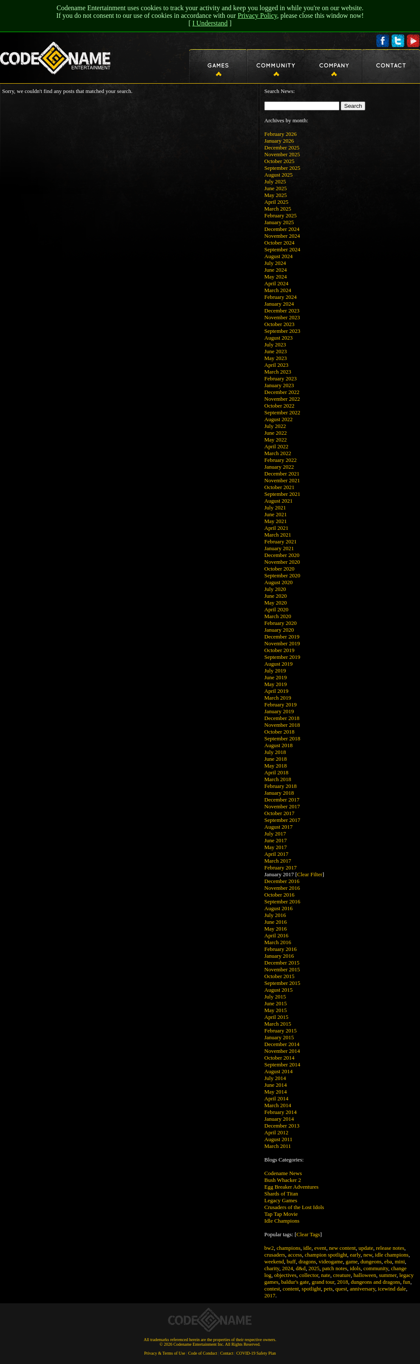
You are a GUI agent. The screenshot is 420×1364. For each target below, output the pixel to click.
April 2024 (276, 283)
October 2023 (279, 324)
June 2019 (275, 677)
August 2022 (278, 419)
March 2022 (277, 453)
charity (271, 1268)
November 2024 (282, 236)
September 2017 (282, 820)
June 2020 (275, 596)
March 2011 (277, 1146)
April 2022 (276, 446)
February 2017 (280, 867)
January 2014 (279, 1119)
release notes (390, 1248)
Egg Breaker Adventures (291, 1187)
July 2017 (275, 833)
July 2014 (275, 1078)
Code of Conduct (202, 1353)
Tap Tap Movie (281, 1214)
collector (308, 1275)
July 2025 (275, 181)
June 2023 (275, 351)
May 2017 (275, 847)
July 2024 (275, 263)
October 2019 (279, 650)
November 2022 (282, 399)
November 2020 (282, 562)
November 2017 (282, 806)
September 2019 (282, 657)
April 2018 (276, 772)
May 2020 (275, 602)
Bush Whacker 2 (282, 1180)
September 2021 (282, 494)
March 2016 (277, 942)
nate (325, 1275)
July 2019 (275, 670)
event (320, 1248)
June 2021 (275, 514)
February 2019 (280, 704)
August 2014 (278, 1071)
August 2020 (278, 582)
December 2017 (282, 799)
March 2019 (277, 698)
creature (342, 1275)
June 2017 (275, 840)
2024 (287, 1268)
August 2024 (278, 256)
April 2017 (276, 854)
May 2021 (275, 521)
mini (400, 1261)
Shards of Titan (281, 1193)
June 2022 (275, 433)
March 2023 (277, 371)
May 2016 (275, 928)
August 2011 (278, 1139)
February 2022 (280, 460)
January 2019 (279, 711)
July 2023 (275, 344)
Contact (226, 1353)
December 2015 (282, 962)
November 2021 (282, 480)
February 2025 (280, 215)
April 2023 (276, 365)
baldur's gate (295, 1282)
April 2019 (276, 691)
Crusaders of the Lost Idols (294, 1207)
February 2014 (280, 1112)
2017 (269, 1295)
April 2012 (276, 1132)
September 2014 (282, 1064)
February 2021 (280, 541)
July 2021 (275, 507)
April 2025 (276, 202)
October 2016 (279, 895)
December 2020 (282, 555)
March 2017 (277, 861)
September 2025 (282, 168)
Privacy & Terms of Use (164, 1353)
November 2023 (282, 317)
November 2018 (282, 725)
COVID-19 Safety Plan (256, 1353)
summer (387, 1275)
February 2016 (280, 949)
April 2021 (276, 528)
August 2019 (278, 664)
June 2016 (275, 922)
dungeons (371, 1261)
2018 (342, 1282)
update (365, 1248)
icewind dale (392, 1288)
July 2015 (275, 996)
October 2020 (279, 568)
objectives (285, 1275)
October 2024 (279, 242)
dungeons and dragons (375, 1282)
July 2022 (275, 426)
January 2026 (279, 141)
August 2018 (278, 745)
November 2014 (282, 1051)
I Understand (209, 23)
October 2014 (279, 1058)
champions (288, 1248)
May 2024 (275, 276)
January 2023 (279, 385)
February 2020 (280, 623)
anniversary (362, 1288)
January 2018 (279, 793)
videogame (331, 1261)
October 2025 (279, 161)
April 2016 (276, 935)
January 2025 (279, 222)
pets (328, 1288)
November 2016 (282, 888)
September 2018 (282, 738)
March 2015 (277, 1024)
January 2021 (279, 548)
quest (341, 1288)
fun (406, 1282)
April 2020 (276, 609)
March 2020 (277, 616)
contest (272, 1288)
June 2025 (275, 188)
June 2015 (275, 1003)
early (355, 1255)
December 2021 (282, 473)
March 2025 (277, 208)
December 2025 (282, 147)
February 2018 (280, 786)
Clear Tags (308, 1234)
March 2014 (277, 1105)
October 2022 (279, 405)
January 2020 (279, 630)
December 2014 (282, 1044)
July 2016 (275, 915)
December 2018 (282, 718)
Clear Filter (309, 874)
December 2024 (282, 229)
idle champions (392, 1255)
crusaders (274, 1255)
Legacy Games (280, 1200)
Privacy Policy (257, 15)
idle (307, 1248)
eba (388, 1261)
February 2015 (280, 1030)
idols (355, 1268)
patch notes (334, 1268)
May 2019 (275, 684)
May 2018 (275, 765)
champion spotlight (326, 1255)
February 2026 (280, 134)
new (367, 1255)
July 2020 (275, 589)
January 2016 (279, 956)
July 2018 (275, 752)
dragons (307, 1261)
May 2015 (275, 1010)
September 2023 (282, 331)
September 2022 (282, 412)
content (291, 1288)
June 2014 (275, 1085)
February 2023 (280, 378)
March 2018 (277, 779)
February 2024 (280, 297)
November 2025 (282, 154)
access (295, 1255)
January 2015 (279, 1037)
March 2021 (277, 535)
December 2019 (282, 636)
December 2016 (282, 881)
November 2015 (282, 969)
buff (291, 1261)
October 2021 (279, 487)
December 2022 (282, 392)
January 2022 (279, 467)
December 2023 (282, 310)
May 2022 (275, 439)
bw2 (269, 1248)
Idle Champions (282, 1221)
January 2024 (279, 304)
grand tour (323, 1282)
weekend (274, 1261)
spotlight (311, 1288)
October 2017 (279, 813)
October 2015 (279, 976)
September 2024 (282, 249)
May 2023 (275, 358)
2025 (313, 1268)
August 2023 (278, 338)
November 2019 (282, 643)
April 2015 (276, 1017)
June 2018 (275, 759)
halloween (364, 1275)
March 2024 (277, 290)
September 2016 (282, 901)
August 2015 (278, 990)
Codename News (283, 1173)
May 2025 (275, 195)
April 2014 (276, 1098)
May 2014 (275, 1091)
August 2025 (278, 175)
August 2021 (278, 501)
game (352, 1261)
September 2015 (282, 983)
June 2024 (275, 270)
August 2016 (278, 908)
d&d (300, 1268)
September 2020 (282, 575)
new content (342, 1248)
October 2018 (279, 731)
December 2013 (282, 1125)
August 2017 (278, 827)
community (376, 1268)
